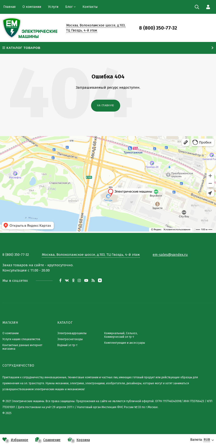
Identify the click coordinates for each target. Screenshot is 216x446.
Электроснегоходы (70, 339)
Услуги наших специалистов (21, 339)
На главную (105, 105)
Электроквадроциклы (71, 333)
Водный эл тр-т (67, 345)
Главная (9, 7)
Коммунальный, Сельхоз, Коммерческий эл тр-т (121, 335)
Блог (69, 7)
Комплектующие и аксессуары (124, 342)
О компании (31, 7)
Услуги (53, 7)
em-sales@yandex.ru (170, 254)
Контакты (89, 7)
